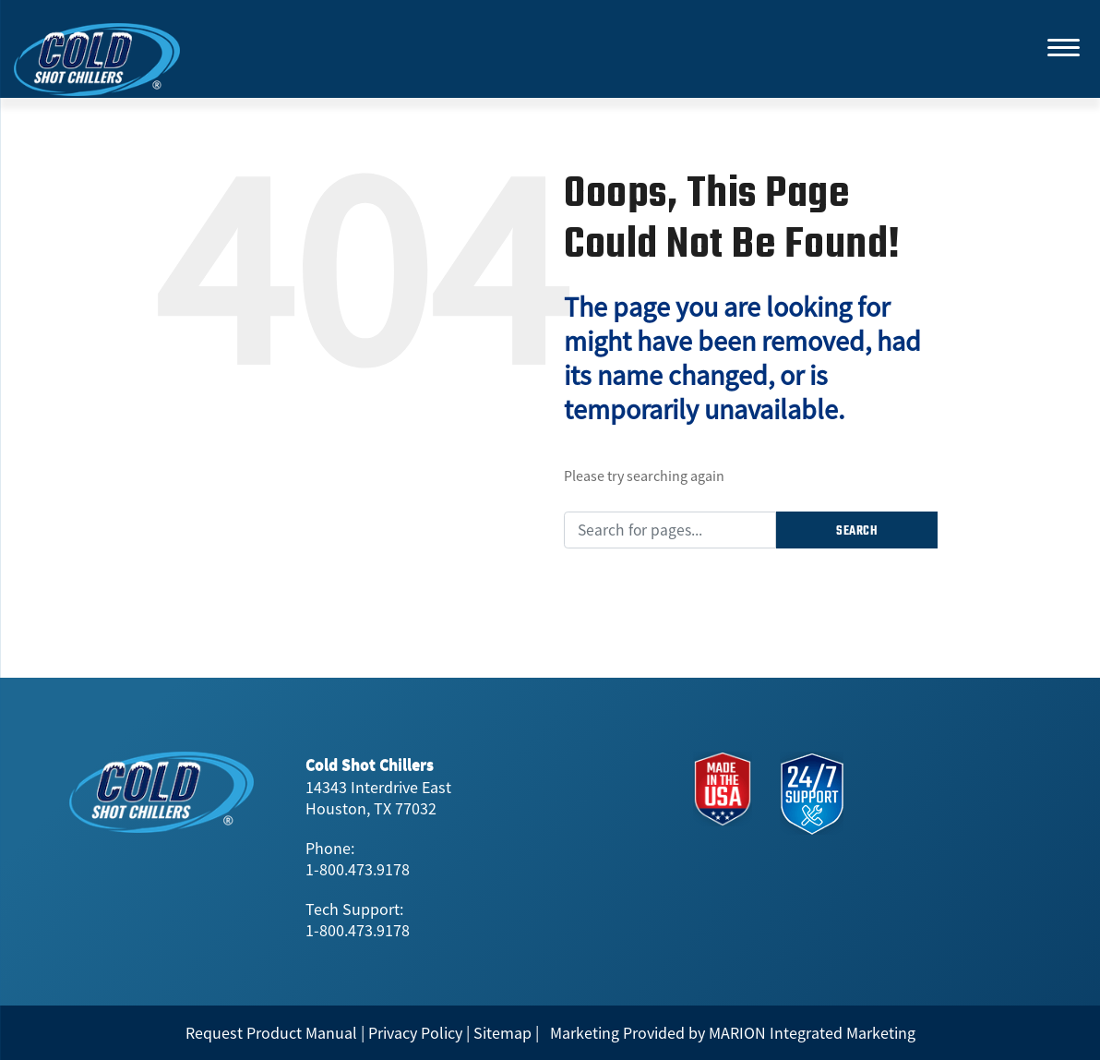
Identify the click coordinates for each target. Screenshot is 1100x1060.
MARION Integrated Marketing (812, 1032)
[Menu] (1063, 46)
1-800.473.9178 (357, 869)
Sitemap (502, 1032)
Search (857, 531)
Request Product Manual (271, 1032)
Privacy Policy (415, 1032)
